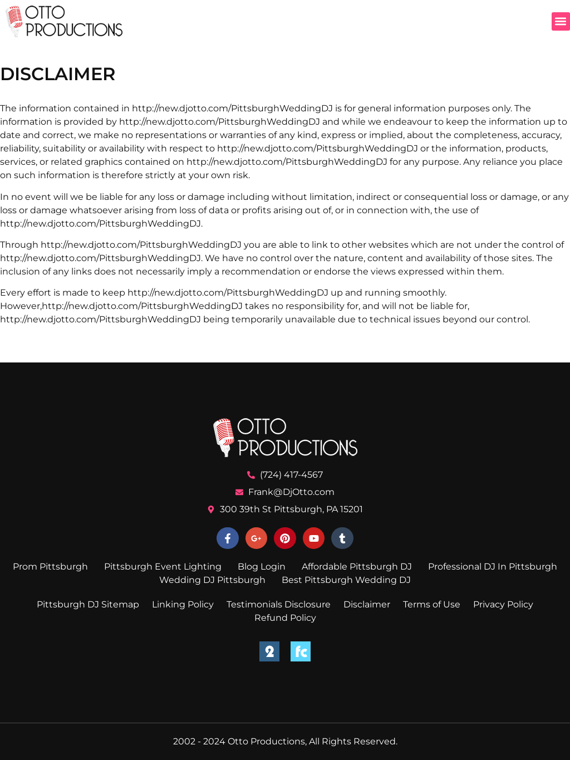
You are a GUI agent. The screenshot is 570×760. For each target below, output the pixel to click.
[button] (561, 21)
